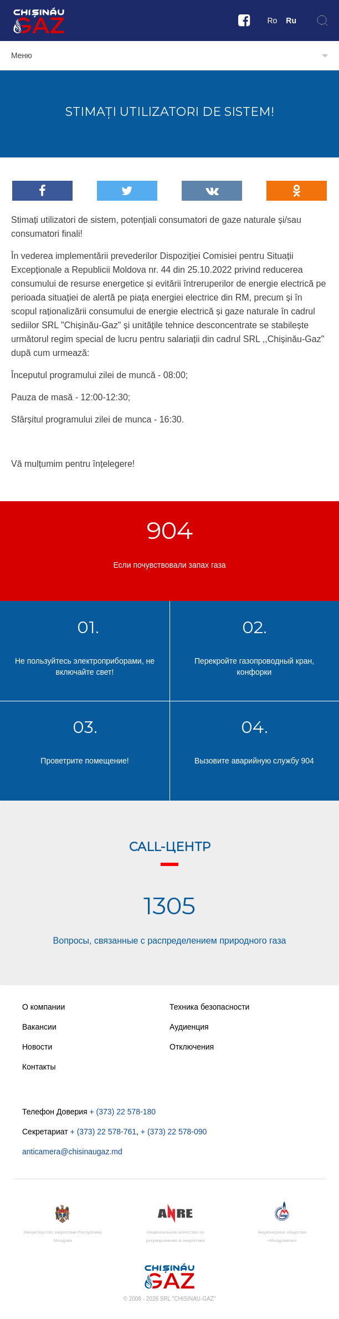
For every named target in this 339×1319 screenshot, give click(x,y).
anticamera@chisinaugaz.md (72, 1151)
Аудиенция (189, 1026)
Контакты (38, 1066)
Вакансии (39, 1026)
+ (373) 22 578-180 (123, 1111)
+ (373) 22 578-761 (103, 1131)
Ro (272, 20)
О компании (43, 1006)
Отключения (192, 1046)
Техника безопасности (209, 1006)
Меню (21, 55)
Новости (37, 1046)
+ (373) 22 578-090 (174, 1131)
